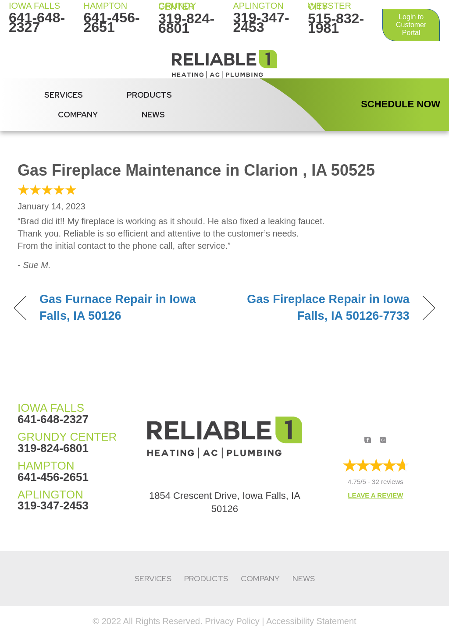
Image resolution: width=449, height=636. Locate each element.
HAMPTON (105, 6)
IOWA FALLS (34, 6)
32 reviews (387, 481)
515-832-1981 (336, 23)
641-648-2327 (37, 22)
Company (78, 115)
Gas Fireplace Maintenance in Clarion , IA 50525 (196, 170)
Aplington (258, 6)
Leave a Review (375, 495)
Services (63, 95)
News (153, 115)
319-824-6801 (186, 23)
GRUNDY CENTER (67, 436)
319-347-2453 (261, 22)
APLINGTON (50, 494)
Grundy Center (177, 6)
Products (149, 95)
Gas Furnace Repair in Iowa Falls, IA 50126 (117, 307)
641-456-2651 (111, 22)
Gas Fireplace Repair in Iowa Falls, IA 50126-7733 (323, 307)
